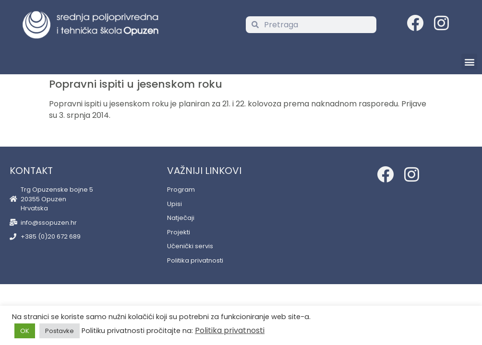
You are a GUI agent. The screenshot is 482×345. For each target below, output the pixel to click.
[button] (469, 61)
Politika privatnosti (230, 330)
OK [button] (24, 330)
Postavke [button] (59, 330)
